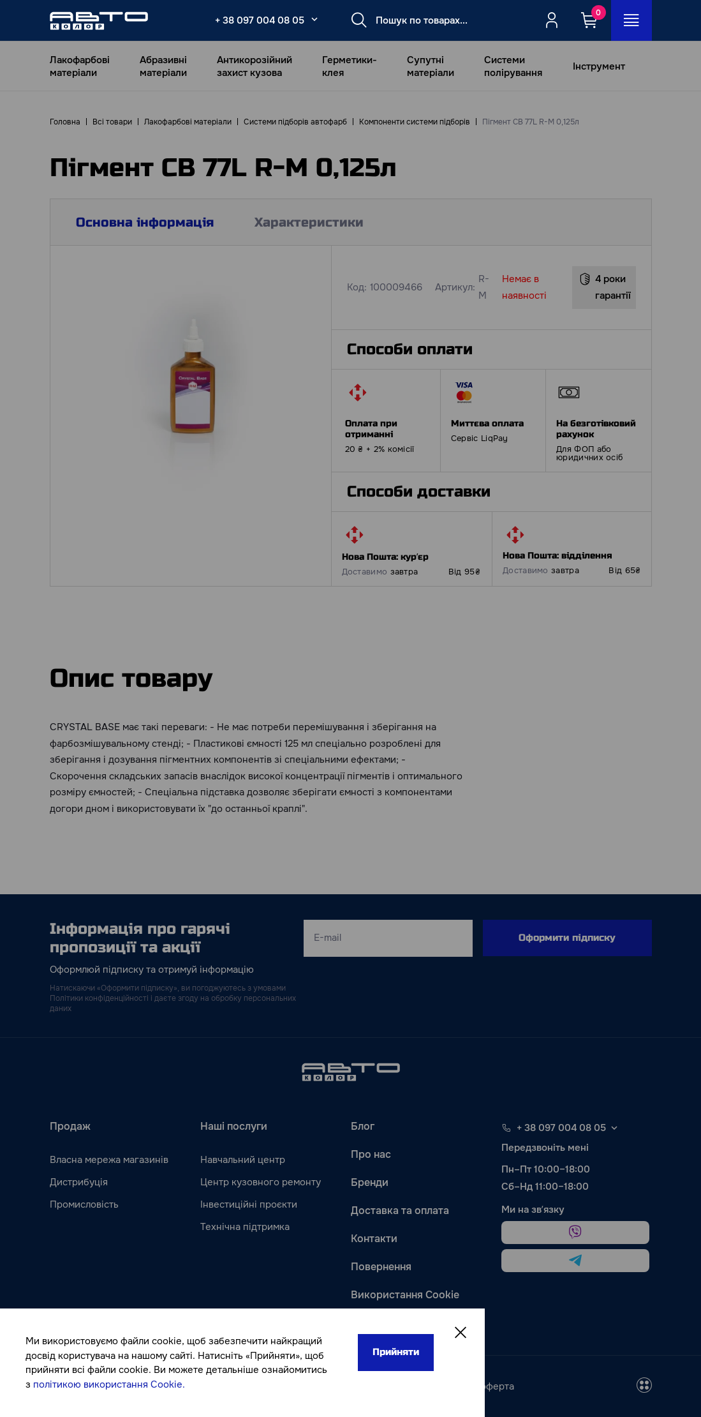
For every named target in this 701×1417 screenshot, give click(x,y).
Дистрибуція (79, 1182)
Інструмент (599, 66)
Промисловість (84, 1204)
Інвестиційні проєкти (248, 1204)
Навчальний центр (242, 1159)
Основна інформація (145, 222)
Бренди (369, 1182)
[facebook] (271, 1386)
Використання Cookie (405, 1294)
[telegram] (575, 1260)
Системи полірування (513, 66)
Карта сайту (381, 1323)
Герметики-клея (349, 66)
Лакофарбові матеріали (80, 66)
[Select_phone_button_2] (314, 19)
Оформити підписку (567, 937)
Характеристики (309, 222)
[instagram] (302, 1386)
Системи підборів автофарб (295, 122)
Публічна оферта (475, 1386)
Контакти (374, 1238)
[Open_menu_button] (631, 20)
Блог (362, 1126)
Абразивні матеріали (163, 66)
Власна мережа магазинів (109, 1159)
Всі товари (112, 122)
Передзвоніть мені (545, 1147)
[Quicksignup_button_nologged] (552, 20)
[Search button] (359, 20)
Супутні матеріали (430, 66)
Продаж (70, 1126)
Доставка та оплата (400, 1210)
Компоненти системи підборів (414, 122)
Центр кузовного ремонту (260, 1182)
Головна (65, 122)
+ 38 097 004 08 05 (259, 20)
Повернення (381, 1266)
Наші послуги (233, 1126)
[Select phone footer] (614, 1128)
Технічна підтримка (245, 1226)
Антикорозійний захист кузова (254, 66)
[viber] (575, 1232)
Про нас (371, 1154)
